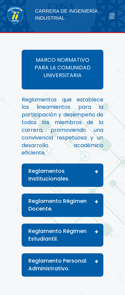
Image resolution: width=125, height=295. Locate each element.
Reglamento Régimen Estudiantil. (57, 235)
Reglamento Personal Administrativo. (57, 264)
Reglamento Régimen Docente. (57, 205)
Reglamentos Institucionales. (49, 175)
